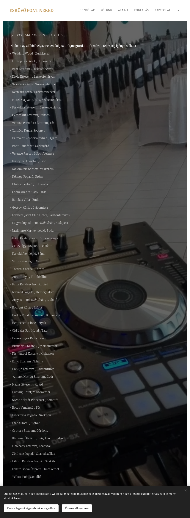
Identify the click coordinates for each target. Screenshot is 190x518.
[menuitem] (134, 10)
